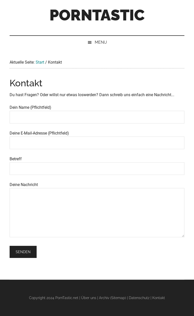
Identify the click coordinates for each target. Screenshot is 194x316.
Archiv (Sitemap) (112, 298)
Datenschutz (139, 298)
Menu (101, 42)
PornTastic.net (66, 298)
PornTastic (97, 15)
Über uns (88, 298)
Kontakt (158, 298)
